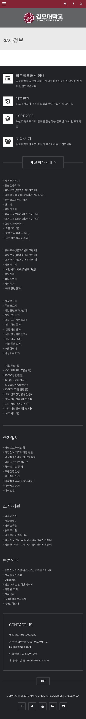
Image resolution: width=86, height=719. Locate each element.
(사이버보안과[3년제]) (17, 403)
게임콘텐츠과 (12, 315)
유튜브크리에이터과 (16, 199)
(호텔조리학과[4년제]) (17, 232)
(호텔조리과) (12, 228)
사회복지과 (11, 264)
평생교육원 (11, 525)
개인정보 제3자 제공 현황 (19, 452)
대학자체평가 (12, 485)
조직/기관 (23, 139)
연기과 (8, 204)
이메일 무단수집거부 (16, 461)
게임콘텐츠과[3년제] (16, 310)
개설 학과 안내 (43, 162)
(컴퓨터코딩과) (13, 329)
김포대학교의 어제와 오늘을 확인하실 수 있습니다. (44, 103)
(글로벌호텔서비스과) (17, 237)
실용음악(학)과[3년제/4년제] (21, 190)
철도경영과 (11, 278)
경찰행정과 (11, 300)
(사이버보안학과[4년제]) (18, 408)
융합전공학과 (12, 185)
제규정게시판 (12, 476)
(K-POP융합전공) (14, 375)
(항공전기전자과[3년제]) (18, 399)
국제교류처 (11, 515)
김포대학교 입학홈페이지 (19, 584)
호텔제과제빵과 (13, 223)
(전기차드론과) (13, 324)
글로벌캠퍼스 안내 (30, 75)
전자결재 (10, 593)
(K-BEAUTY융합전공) (16, 389)
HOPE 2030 (25, 116)
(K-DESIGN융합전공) (16, 384)
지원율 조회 (11, 589)
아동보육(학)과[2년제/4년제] (21, 254)
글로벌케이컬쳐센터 (16, 535)
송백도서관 (11, 530)
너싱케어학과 (12, 353)
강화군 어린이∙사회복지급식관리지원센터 (28, 544)
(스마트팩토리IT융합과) (18, 370)
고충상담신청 (12, 471)
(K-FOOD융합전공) (15, 379)
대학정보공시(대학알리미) (19, 480)
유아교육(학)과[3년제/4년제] (21, 250)
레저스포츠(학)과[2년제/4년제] (22, 213)
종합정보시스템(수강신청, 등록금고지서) (28, 570)
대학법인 (10, 490)
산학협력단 (11, 520)
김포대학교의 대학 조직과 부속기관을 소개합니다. (44, 144)
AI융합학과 (11, 348)
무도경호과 (11, 305)
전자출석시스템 (13, 574)
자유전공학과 (12, 180)
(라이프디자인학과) (16, 319)
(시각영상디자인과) (16, 334)
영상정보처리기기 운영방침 (20, 456)
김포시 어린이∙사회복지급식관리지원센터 (28, 539)
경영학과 (10, 283)
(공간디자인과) (13, 338)
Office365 (10, 579)
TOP (43, 681)
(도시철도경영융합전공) (18, 394)
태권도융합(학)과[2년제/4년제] (22, 218)
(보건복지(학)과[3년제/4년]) (20, 269)
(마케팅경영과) (13, 288)
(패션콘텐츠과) (13, 343)
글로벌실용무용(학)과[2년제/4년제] (24, 194)
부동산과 (10, 274)
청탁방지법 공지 (14, 466)
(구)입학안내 (12, 603)
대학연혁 (23, 98)
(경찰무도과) (12, 365)
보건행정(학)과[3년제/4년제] (21, 259)
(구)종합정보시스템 (16, 598)
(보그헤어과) (12, 413)
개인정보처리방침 (15, 447)
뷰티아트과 (11, 209)
